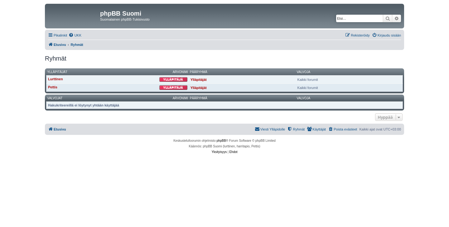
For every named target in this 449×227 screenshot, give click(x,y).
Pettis (52, 87)
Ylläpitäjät (57, 72)
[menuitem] (75, 35)
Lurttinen (55, 79)
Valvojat (55, 98)
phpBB (221, 140)
